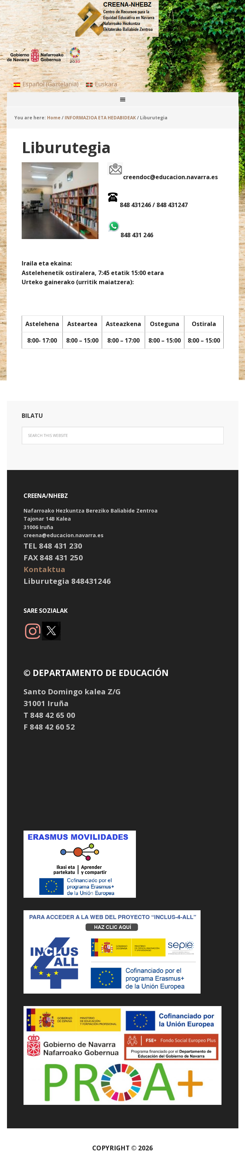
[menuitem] (46, 84)
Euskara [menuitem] (106, 84)
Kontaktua (44, 569)
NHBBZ (122, 18)
